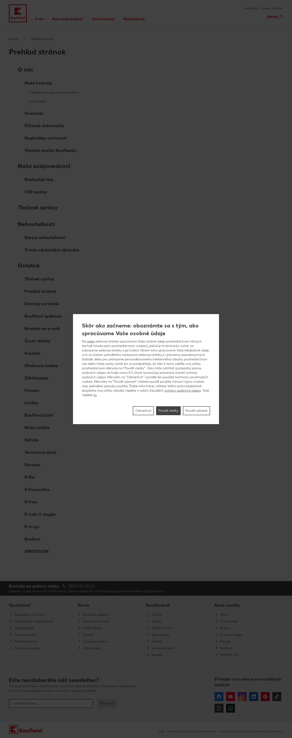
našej (90, 341)
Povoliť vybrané (196, 411)
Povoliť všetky (168, 411)
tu (95, 395)
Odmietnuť (143, 411)
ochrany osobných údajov (182, 390)
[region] (146, 369)
